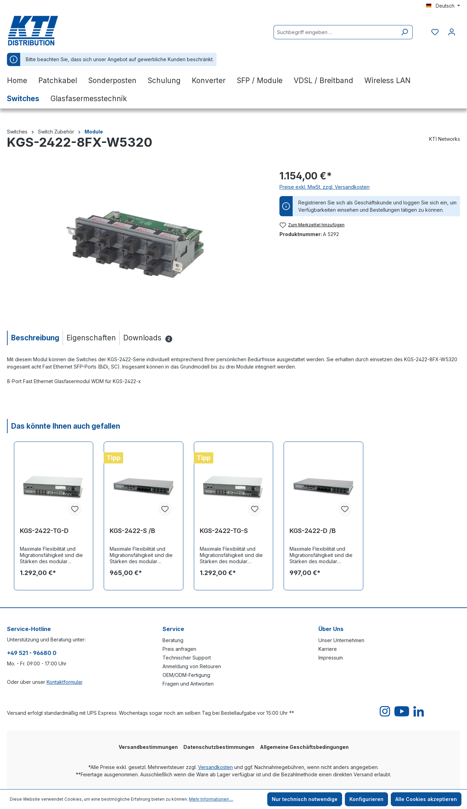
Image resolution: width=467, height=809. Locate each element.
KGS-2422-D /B (313, 530)
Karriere (327, 649)
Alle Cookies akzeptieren (426, 799)
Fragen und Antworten (188, 684)
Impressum (330, 658)
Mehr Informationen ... (211, 799)
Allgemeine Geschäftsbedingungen (304, 747)
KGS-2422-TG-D (44, 530)
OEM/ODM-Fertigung (186, 675)
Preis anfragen (179, 649)
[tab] (35, 338)
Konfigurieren (366, 799)
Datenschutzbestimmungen (218, 747)
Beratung (173, 640)
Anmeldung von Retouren (192, 666)
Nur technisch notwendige (305, 799)
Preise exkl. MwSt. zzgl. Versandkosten (324, 187)
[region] (136, 243)
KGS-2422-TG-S (224, 530)
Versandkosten (215, 767)
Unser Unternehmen (341, 640)
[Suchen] (404, 32)
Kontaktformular (64, 682)
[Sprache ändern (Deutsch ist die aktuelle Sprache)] (443, 6)
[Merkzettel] (435, 32)
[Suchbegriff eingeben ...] (335, 32)
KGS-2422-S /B (132, 530)
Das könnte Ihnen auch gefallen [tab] (65, 426)
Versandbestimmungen (148, 747)
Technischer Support (187, 658)
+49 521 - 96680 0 (31, 652)
